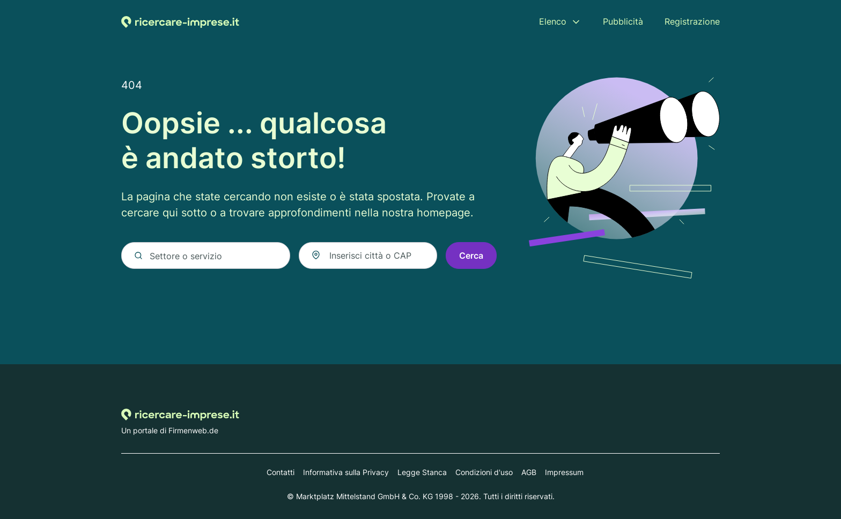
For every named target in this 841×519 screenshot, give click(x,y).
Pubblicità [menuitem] (623, 21)
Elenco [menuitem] (552, 21)
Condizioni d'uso (484, 472)
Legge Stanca (422, 472)
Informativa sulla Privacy (346, 472)
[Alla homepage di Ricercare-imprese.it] (180, 21)
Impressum (564, 472)
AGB (528, 472)
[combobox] (368, 255)
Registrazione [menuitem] (692, 21)
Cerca (471, 255)
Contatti (280, 472)
